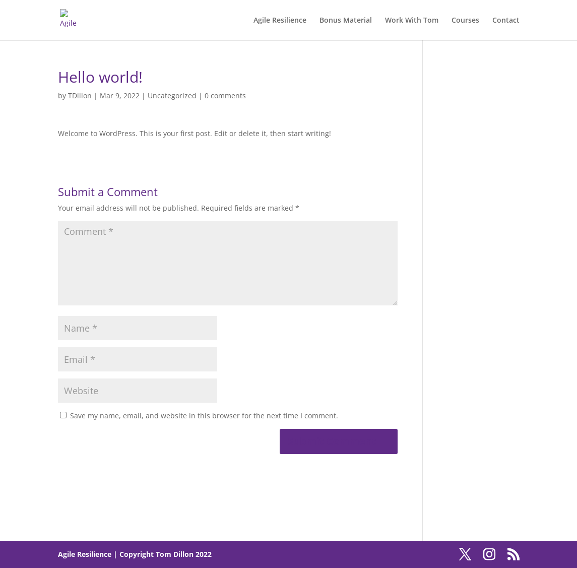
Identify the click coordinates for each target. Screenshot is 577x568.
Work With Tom (411, 21)
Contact (506, 21)
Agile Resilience (279, 21)
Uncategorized (172, 95)
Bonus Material (345, 21)
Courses (465, 21)
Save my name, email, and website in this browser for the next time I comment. (204, 415)
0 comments (225, 95)
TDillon (80, 95)
